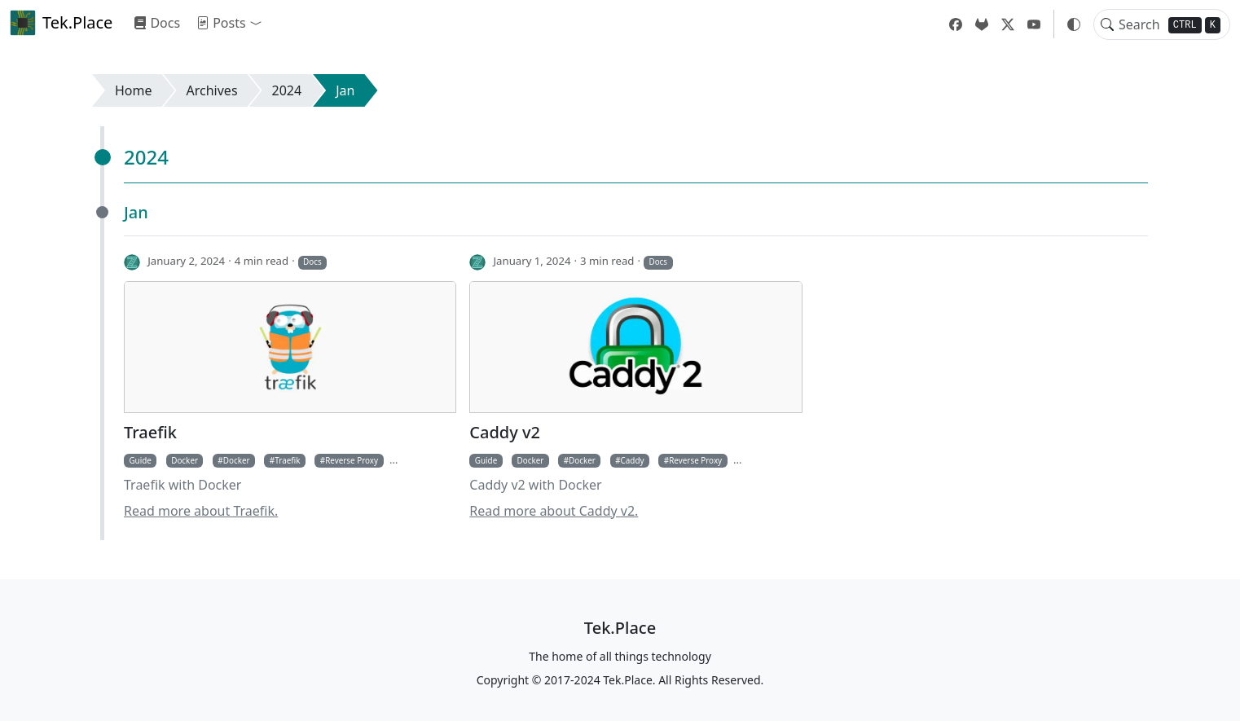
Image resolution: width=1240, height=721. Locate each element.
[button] (259, 23)
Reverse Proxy (351, 460)
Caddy (632, 460)
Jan (345, 90)
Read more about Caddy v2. (553, 511)
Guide (140, 460)
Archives (212, 90)
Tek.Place (61, 23)
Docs (157, 23)
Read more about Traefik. (201, 511)
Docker (184, 460)
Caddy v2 (504, 432)
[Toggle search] (1107, 24)
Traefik (150, 432)
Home (133, 90)
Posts (220, 23)
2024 (287, 90)
